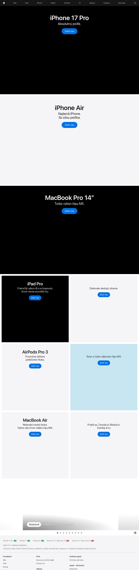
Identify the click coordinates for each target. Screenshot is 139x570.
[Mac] (15, 3)
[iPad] (26, 3)
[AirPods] (67, 3)
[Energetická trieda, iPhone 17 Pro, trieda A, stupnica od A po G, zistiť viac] (15, 540)
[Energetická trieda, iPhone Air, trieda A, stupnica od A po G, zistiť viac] (42, 540)
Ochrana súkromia (76, 560)
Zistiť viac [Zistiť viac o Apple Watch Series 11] (104, 295)
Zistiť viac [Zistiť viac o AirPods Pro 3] (35, 366)
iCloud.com (40, 563)
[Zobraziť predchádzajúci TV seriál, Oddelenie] (10, 505)
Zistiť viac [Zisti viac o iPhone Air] (70, 125)
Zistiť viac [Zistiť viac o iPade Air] (104, 363)
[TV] (79, 3)
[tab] (57, 532)
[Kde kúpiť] (122, 3)
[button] (135, 3)
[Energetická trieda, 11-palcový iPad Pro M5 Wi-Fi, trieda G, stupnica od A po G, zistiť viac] (68, 540)
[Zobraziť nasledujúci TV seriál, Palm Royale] (128, 505)
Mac (4, 560)
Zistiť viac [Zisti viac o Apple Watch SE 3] (104, 434)
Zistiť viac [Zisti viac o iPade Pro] (35, 298)
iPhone (5, 567)
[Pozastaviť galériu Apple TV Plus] (135, 532)
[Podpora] (107, 3)
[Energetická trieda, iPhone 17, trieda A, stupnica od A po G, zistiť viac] (29, 540)
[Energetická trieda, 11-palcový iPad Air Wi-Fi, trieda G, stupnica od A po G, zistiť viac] (92, 540)
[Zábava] (92, 3)
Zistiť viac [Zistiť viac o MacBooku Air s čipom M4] (35, 434)
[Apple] (4, 3)
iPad (4, 563)
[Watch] (53, 3)
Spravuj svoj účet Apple (45, 560)
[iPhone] (39, 3)
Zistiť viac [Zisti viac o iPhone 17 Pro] (70, 31)
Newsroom (74, 569)
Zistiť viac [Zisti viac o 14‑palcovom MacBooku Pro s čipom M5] (70, 211)
